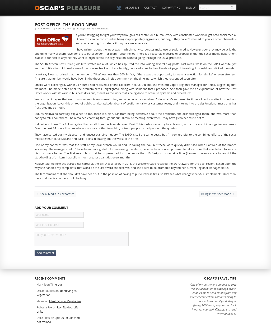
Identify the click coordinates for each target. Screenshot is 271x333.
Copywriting (171, 8)
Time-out (56, 284)
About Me (132, 8)
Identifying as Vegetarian (65, 301)
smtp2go (222, 289)
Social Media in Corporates (55, 194)
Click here (221, 309)
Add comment (45, 253)
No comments (102, 28)
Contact (150, 8)
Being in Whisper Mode (218, 194)
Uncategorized (83, 28)
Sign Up (191, 8)
